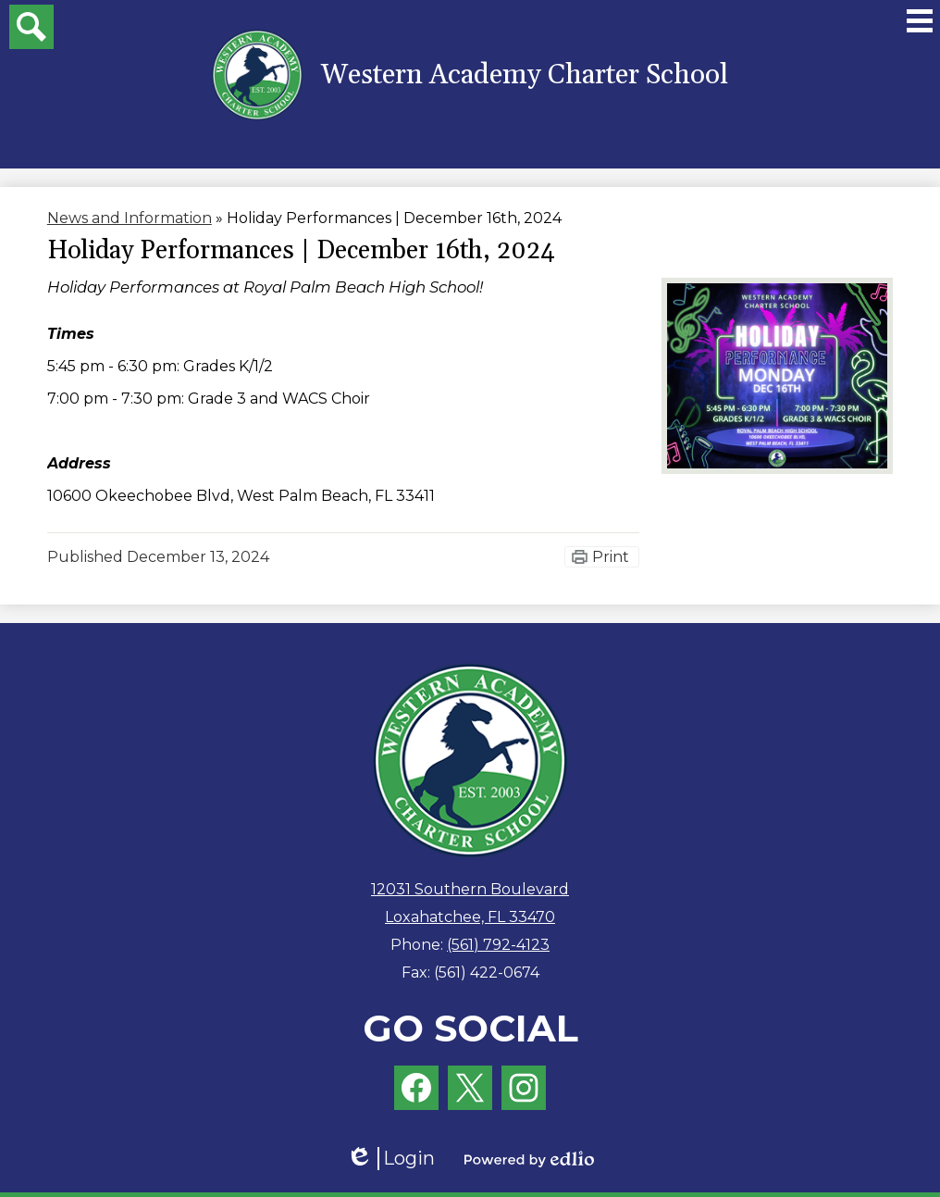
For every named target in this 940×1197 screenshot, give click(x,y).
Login (390, 1158)
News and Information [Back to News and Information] (129, 218)
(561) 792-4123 (498, 945)
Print (610, 557)
